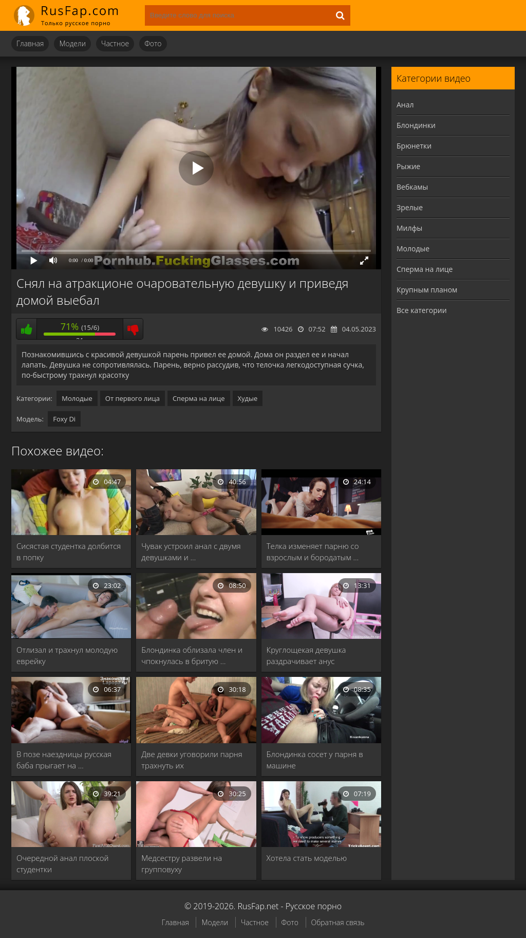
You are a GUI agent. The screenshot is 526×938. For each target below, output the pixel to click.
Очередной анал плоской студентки (62, 863)
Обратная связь (338, 922)
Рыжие (408, 166)
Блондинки (416, 125)
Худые (248, 398)
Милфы (409, 228)
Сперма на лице (199, 398)
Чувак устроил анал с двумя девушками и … (190, 551)
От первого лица (132, 398)
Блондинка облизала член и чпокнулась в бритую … (191, 655)
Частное (115, 43)
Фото (152, 43)
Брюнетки (414, 146)
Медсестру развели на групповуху (181, 863)
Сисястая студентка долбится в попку (68, 551)
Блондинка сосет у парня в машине (315, 759)
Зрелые (410, 207)
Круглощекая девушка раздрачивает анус (306, 655)
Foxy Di (64, 419)
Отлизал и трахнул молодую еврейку (67, 655)
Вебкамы (412, 187)
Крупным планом (427, 290)
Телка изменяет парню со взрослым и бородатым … (313, 551)
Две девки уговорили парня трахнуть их (191, 759)
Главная (30, 43)
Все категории (422, 310)
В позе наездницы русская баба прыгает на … (63, 759)
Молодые (77, 398)
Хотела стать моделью (307, 858)
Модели (72, 43)
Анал (405, 104)
